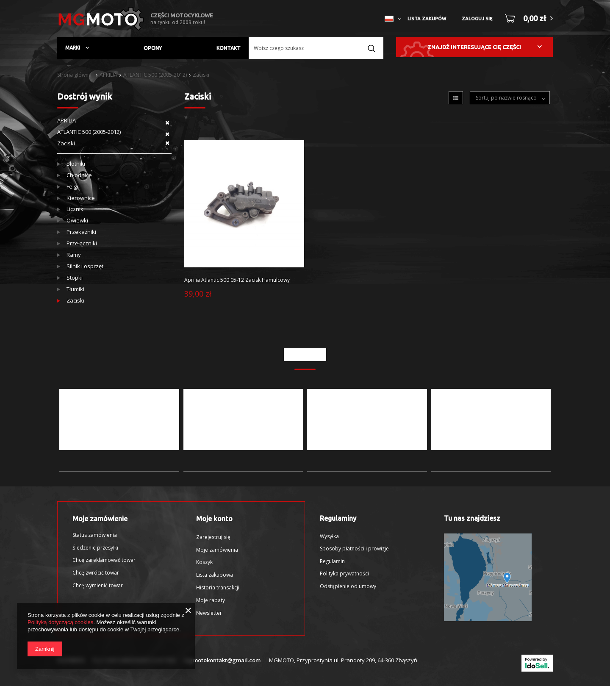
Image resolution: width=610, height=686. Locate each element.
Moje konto (214, 518)
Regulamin (332, 561)
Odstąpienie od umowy (348, 586)
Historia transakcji (217, 588)
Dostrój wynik (84, 96)
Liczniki (76, 209)
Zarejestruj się (213, 537)
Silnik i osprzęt (85, 266)
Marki (73, 47)
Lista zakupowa (214, 575)
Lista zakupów (427, 18)
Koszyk (204, 562)
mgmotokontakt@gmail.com (222, 660)
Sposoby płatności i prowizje (354, 549)
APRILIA (108, 74)
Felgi (72, 186)
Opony (153, 48)
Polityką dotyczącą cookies (60, 622)
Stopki (75, 277)
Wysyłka (329, 536)
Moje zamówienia (217, 550)
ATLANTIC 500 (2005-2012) (155, 74)
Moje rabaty (210, 600)
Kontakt (228, 48)
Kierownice (81, 198)
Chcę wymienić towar (97, 586)
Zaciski (201, 74)
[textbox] (316, 48)
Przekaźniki (81, 232)
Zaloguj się (477, 18)
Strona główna (74, 74)
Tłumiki (75, 289)
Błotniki (76, 163)
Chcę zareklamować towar (104, 560)
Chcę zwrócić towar (95, 573)
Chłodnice (79, 175)
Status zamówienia (94, 535)
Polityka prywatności (344, 574)
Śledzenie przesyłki (95, 548)
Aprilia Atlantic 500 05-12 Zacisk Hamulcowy (237, 280)
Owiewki (77, 220)
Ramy (74, 254)
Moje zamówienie (100, 518)
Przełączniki (82, 243)
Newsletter (209, 613)
